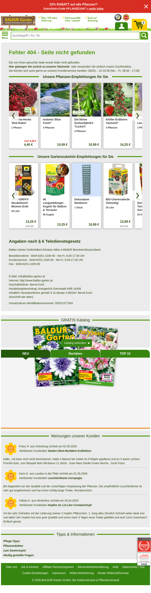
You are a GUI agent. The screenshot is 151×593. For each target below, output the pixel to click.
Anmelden (121, 30)
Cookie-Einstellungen (35, 573)
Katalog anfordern (75, 342)
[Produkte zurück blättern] (14, 116)
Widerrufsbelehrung (82, 573)
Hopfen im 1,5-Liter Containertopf (69, 505)
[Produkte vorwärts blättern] (137, 116)
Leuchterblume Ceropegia (65, 478)
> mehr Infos (95, 8)
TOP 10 (125, 353)
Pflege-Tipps (11, 541)
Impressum (59, 573)
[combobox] (75, 36)
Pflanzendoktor (13, 545)
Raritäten (75, 353)
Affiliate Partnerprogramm (58, 567)
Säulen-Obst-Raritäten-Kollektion (69, 450)
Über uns (11, 567)
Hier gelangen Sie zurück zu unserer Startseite (39, 66)
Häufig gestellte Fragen (18, 555)
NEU (25, 353)
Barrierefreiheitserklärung (93, 567)
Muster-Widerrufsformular (113, 573)
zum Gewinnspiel (14, 550)
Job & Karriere (30, 567)
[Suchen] (144, 36)
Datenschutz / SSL (133, 567)
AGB (116, 567)
